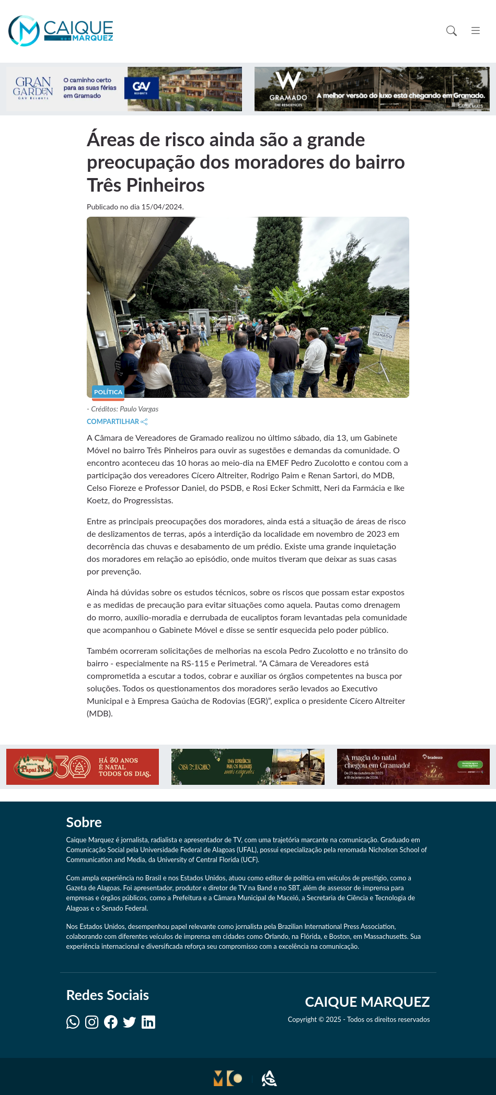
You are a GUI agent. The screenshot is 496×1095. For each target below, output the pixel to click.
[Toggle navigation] (475, 30)
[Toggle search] (451, 31)
